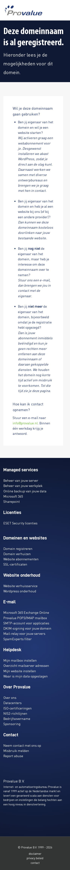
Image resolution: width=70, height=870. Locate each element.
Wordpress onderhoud (19, 591)
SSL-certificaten (15, 564)
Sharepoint (11, 501)
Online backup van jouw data (24, 491)
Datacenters (12, 703)
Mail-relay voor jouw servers (24, 633)
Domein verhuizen (17, 554)
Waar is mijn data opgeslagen (25, 676)
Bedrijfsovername (16, 718)
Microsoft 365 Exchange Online (26, 612)
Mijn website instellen (19, 671)
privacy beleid (35, 858)
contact (35, 863)
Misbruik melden (16, 750)
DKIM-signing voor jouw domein (27, 628)
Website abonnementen (21, 559)
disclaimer (35, 853)
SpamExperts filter (17, 639)
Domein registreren (17, 548)
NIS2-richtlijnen (15, 713)
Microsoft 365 (13, 496)
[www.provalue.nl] (23, 10)
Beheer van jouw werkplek (23, 485)
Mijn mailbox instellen (20, 660)
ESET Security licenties (20, 523)
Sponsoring (12, 724)
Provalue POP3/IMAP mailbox (25, 618)
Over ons (9, 697)
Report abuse (13, 756)
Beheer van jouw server (20, 480)
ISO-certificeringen (17, 708)
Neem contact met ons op (22, 745)
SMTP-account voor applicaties (26, 623)
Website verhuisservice (20, 586)
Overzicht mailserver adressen (26, 665)
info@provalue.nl (25, 423)
